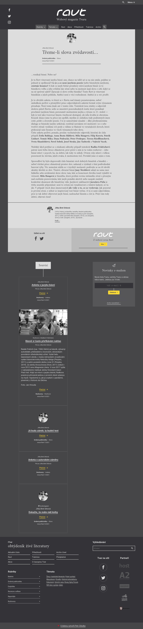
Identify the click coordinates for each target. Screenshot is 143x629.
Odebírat (114, 292)
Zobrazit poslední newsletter (113, 298)
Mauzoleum (50, 579)
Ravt (63, 27)
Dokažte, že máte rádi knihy (43, 512)
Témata (53, 27)
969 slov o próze (52, 585)
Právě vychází (70, 576)
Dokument (50, 582)
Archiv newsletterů (113, 303)
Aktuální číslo (14, 552)
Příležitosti (78, 27)
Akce (69, 27)
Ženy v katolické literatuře (55, 576)
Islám (61, 585)
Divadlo (58, 579)
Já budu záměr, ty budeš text (43, 430)
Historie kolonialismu (69, 579)
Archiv (98, 27)
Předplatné (61, 557)
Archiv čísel (61, 552)
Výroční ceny (59, 582)
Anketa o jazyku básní (43, 285)
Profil (57, 220)
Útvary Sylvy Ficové (71, 582)
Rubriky (40, 27)
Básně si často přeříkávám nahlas (43, 341)
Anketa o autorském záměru (43, 459)
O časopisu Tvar (39, 562)
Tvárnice (89, 27)
